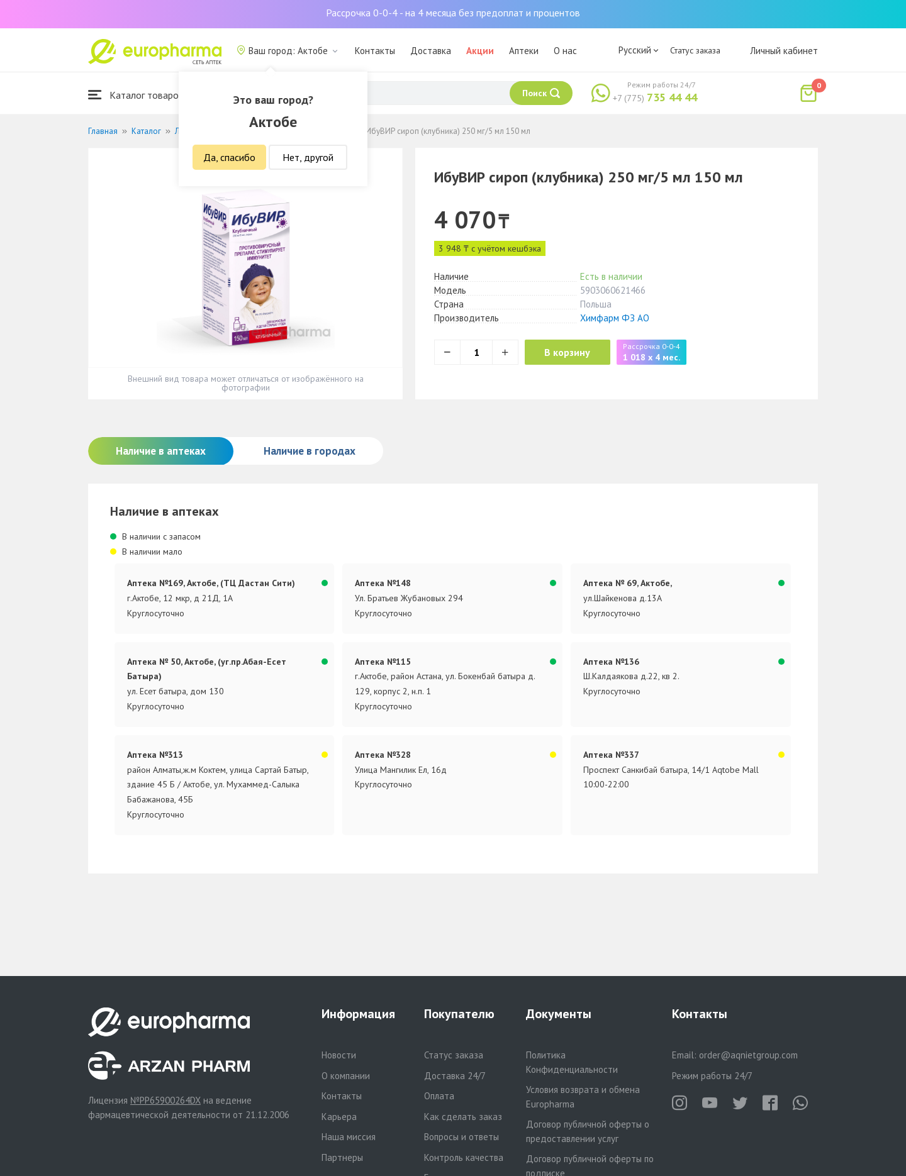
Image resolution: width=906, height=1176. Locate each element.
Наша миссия (349, 1137)
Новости (339, 1055)
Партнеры (342, 1157)
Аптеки (524, 51)
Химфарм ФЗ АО (614, 318)
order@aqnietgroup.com (748, 1055)
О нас (565, 51)
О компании (346, 1076)
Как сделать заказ (463, 1117)
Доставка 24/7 (455, 1076)
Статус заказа (695, 50)
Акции (480, 51)
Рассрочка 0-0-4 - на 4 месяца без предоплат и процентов (453, 12)
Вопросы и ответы (461, 1137)
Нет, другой (307, 157)
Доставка (430, 51)
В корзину (573, 352)
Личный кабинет (784, 51)
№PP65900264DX (165, 1100)
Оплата (439, 1096)
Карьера (339, 1117)
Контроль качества (463, 1157)
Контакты (375, 51)
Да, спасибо (229, 157)
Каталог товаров (136, 94)
